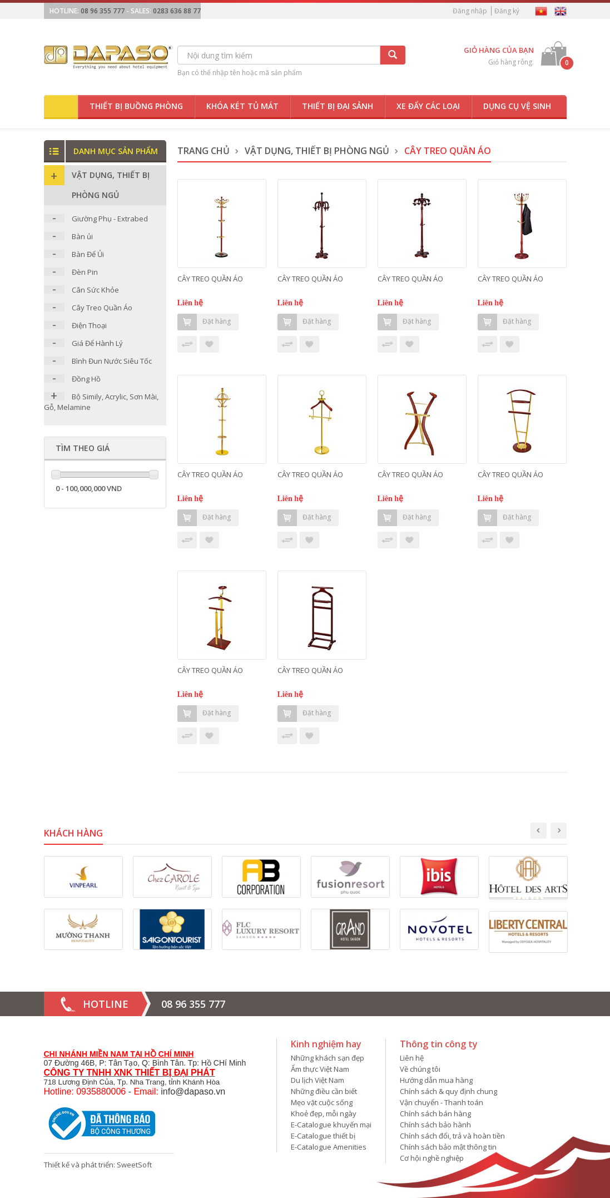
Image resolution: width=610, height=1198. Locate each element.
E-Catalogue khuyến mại (331, 1125)
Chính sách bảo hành (435, 1125)
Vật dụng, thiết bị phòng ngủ (317, 151)
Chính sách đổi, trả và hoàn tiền (452, 1136)
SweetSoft (134, 1165)
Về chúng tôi (420, 1069)
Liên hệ (412, 1058)
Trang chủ (203, 151)
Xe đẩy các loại (428, 106)
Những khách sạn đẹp (327, 1058)
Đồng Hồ (86, 379)
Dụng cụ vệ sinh (517, 106)
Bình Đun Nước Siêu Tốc (112, 361)
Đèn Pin (85, 272)
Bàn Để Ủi (88, 254)
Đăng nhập (470, 11)
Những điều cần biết (324, 1091)
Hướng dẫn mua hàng (436, 1080)
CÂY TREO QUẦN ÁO (210, 279)
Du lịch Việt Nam (317, 1080)
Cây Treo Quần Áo (102, 308)
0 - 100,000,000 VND (89, 488)
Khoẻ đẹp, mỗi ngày (323, 1113)
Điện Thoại (89, 325)
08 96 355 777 (103, 11)
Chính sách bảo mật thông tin (448, 1147)
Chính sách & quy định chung (448, 1091)
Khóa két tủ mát (242, 106)
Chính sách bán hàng (435, 1113)
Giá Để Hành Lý (97, 343)
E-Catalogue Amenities (328, 1147)
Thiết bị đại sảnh (337, 106)
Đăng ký (506, 11)
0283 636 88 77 (177, 11)
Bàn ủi (82, 236)
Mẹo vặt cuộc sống (322, 1102)
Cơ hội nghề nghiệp (432, 1158)
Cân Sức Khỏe (95, 290)
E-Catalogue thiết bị (323, 1136)
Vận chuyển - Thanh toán (441, 1102)
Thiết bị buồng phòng (136, 106)
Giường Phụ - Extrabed (110, 219)
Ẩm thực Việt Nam (320, 1069)
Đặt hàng (204, 322)
